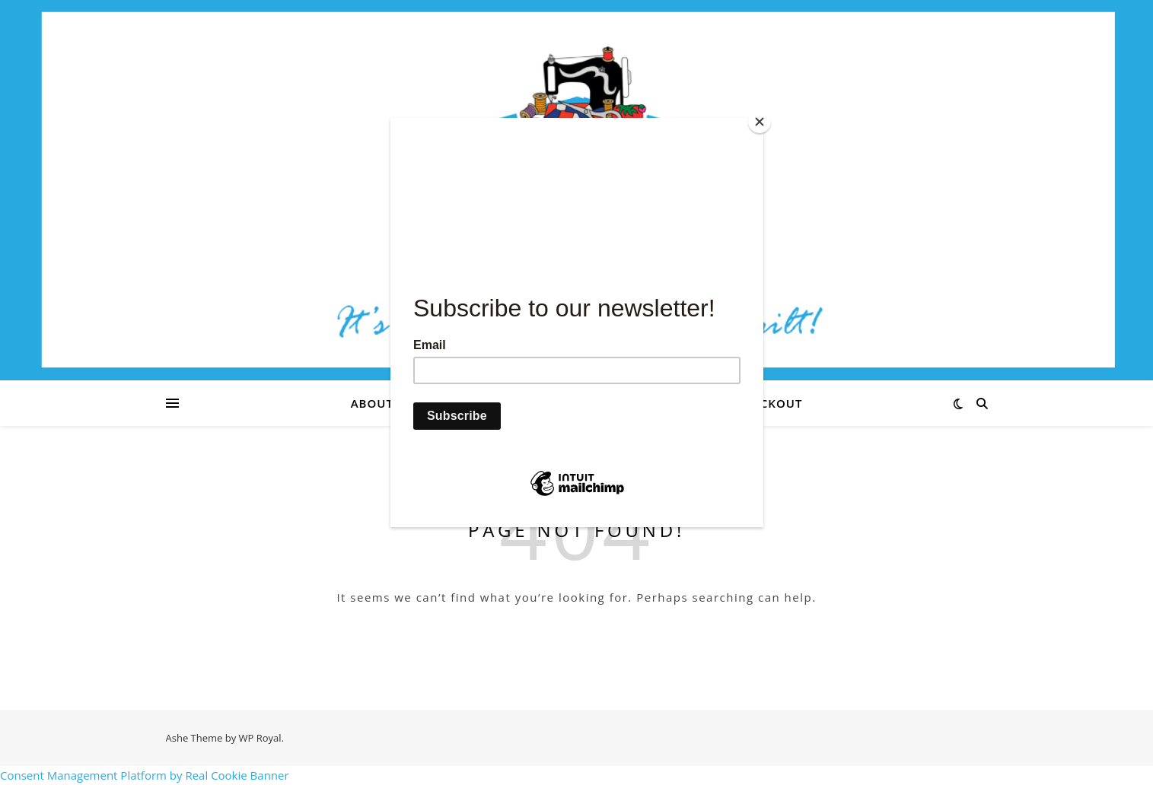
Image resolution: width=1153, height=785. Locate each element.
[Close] (759, 121)
